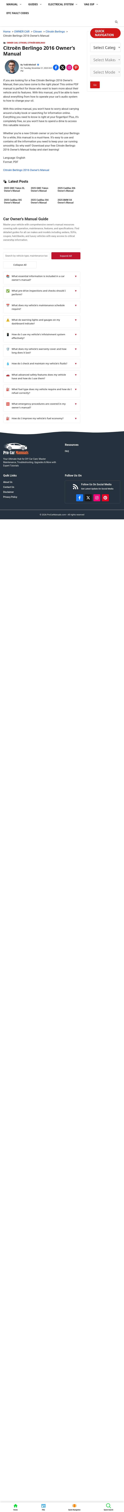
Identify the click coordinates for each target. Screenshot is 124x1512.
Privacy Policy (10, 497)
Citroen (23, 43)
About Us (7, 482)
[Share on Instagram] (69, 67)
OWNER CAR (12, 43)
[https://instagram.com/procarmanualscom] (96, 497)
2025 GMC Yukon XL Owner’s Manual (14, 189)
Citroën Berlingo (36, 43)
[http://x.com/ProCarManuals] (88, 497)
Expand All (72, 255)
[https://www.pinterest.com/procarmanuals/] (105, 497)
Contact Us (8, 487)
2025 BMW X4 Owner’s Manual (66, 201)
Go (95, 84)
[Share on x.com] (62, 67)
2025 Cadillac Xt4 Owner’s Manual (40, 201)
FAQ (67, 451)
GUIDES (36, 4)
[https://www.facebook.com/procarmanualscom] (79, 497)
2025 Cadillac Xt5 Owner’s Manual (13, 201)
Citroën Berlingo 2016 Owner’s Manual (26, 170)
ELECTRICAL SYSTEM (64, 4)
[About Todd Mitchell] (12, 67)
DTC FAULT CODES (17, 13)
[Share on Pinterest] (76, 67)
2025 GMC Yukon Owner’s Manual (39, 189)
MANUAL (15, 4)
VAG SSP (93, 4)
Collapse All (12, 264)
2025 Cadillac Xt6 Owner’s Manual (66, 189)
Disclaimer (8, 492)
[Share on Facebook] (56, 67)
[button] (116, 22)
